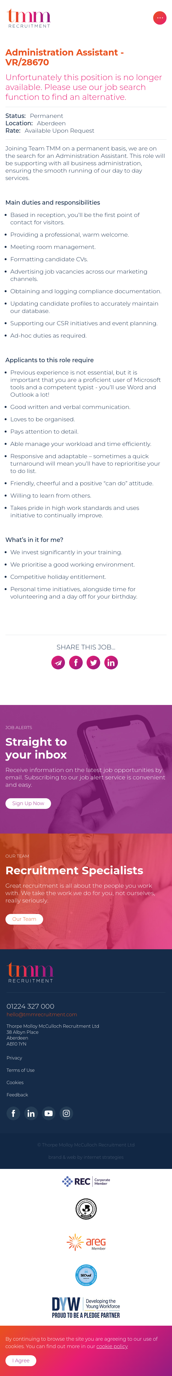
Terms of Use (21, 1070)
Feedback (17, 1095)
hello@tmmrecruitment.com (42, 1015)
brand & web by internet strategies (86, 1157)
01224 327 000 (30, 1006)
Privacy (14, 1058)
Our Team (24, 919)
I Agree (20, 1361)
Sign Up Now (28, 803)
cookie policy (112, 1346)
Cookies (15, 1082)
